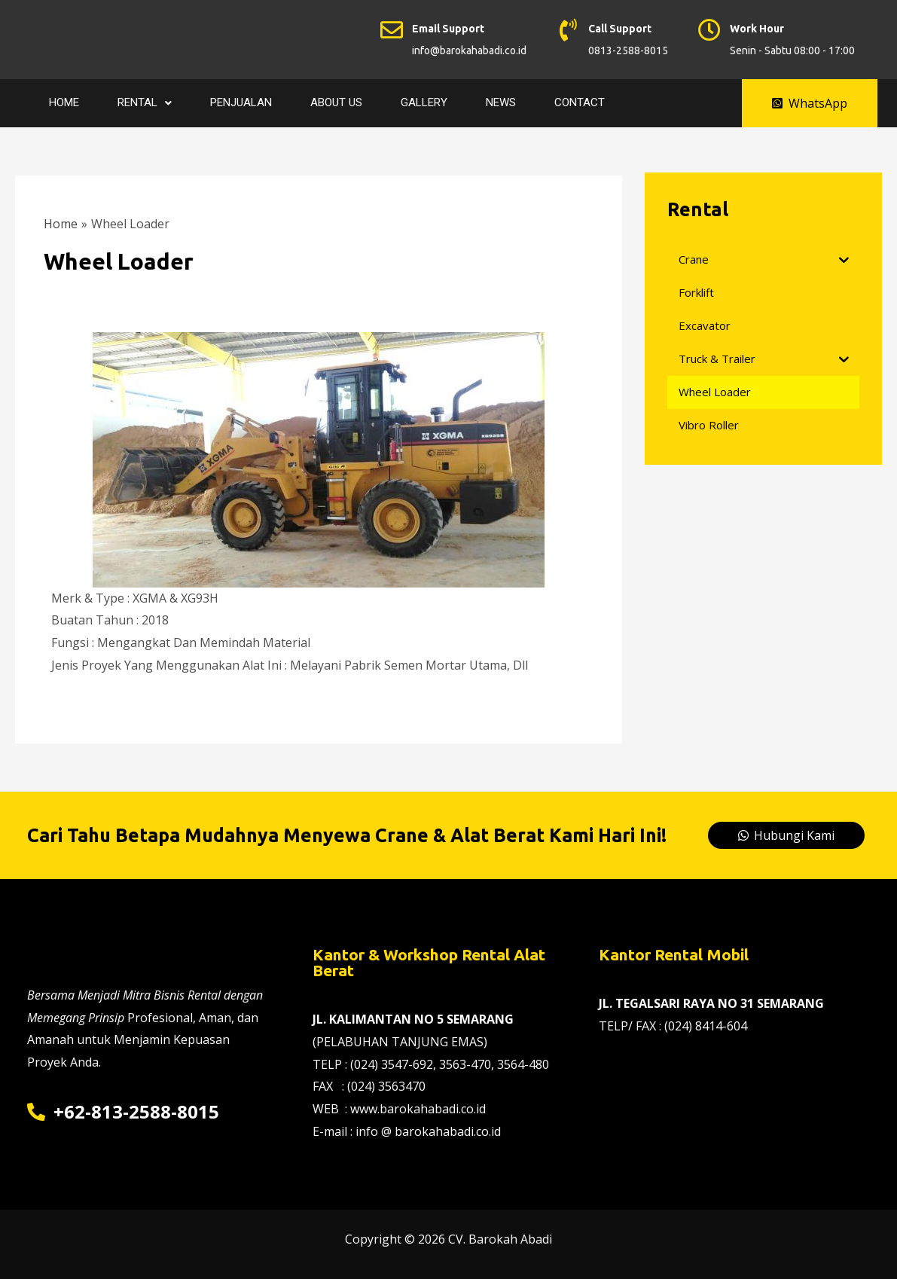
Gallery (424, 102)
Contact (579, 102)
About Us (336, 102)
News (501, 102)
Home (64, 102)
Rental (144, 102)
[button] (809, 103)
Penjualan (241, 102)
